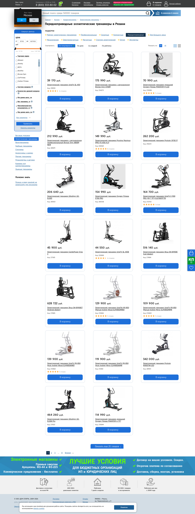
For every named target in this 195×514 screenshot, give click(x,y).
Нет (34, 20)
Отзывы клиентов (102, 5)
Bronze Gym (22, 74)
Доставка (87, 2)
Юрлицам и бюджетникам (123, 2)
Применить (27, 124)
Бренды (85, 500)
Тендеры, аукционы (103, 2)
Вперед (68, 451)
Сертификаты (88, 5)
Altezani (20, 60)
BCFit (20, 67)
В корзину (65, 98)
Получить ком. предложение (124, 5)
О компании (76, 2)
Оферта (16, 504)
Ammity (20, 63)
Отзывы (85, 496)
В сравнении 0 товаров (169, 13)
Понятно (124, 507)
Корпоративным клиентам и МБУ (64, 500)
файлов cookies (38, 508)
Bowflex (20, 70)
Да (22, 20)
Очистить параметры (28, 128)
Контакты (75, 5)
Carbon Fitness (23, 81)
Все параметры (21, 117)
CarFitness (21, 77)
